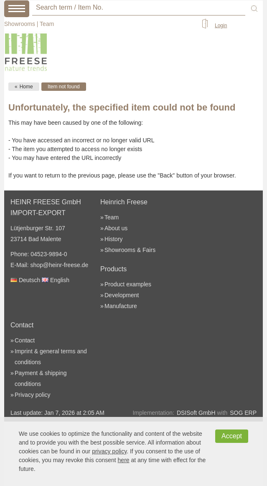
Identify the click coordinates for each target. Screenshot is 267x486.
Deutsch (25, 280)
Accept (231, 436)
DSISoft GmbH (196, 412)
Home (26, 87)
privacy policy (109, 451)
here (124, 460)
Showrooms (19, 24)
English (55, 280)
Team (47, 24)
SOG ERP (243, 412)
